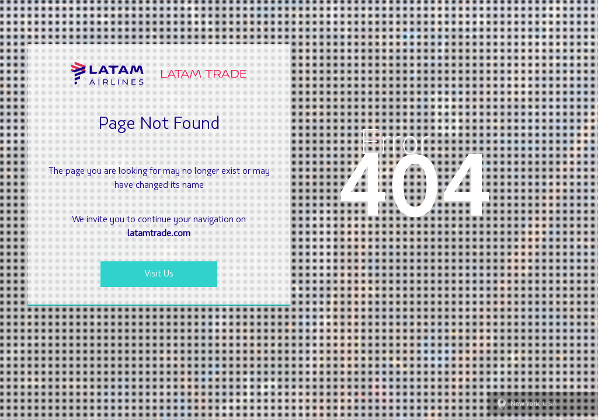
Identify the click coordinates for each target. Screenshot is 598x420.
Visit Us (158, 274)
